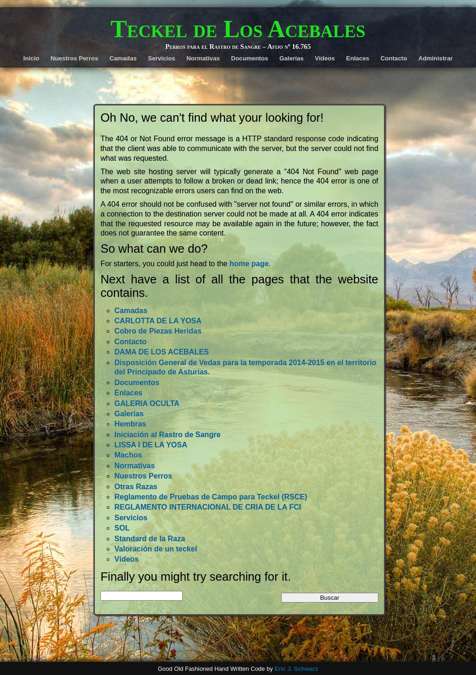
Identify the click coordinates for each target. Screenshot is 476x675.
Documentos (249, 58)
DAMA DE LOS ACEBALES (161, 352)
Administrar (435, 58)
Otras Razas (136, 487)
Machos (128, 455)
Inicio (31, 58)
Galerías (291, 58)
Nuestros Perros (75, 58)
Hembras (130, 424)
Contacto (394, 58)
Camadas (123, 58)
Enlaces (358, 58)
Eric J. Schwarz (296, 668)
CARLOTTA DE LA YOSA (158, 321)
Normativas (203, 58)
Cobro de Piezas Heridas (158, 331)
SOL (122, 528)
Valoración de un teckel (155, 549)
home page (249, 264)
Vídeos (325, 58)
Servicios (161, 58)
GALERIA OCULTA (146, 403)
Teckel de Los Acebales (238, 28)
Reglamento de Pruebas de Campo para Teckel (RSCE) (210, 497)
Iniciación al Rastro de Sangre (167, 435)
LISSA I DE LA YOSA (150, 445)
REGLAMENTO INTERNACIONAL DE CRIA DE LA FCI (207, 507)
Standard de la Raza (149, 539)
